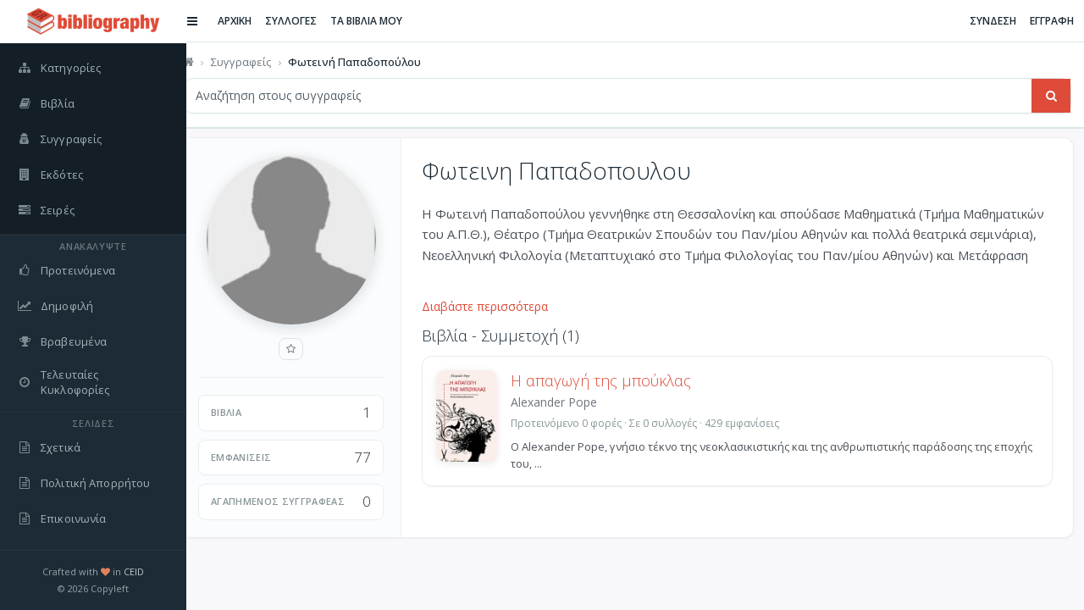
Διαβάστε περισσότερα (501, 306)
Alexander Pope (570, 402)
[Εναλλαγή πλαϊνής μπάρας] (208, 21)
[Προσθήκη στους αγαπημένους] (307, 349)
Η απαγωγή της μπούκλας (617, 380)
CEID (134, 571)
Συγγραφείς (257, 61)
